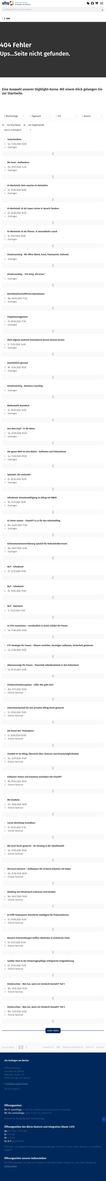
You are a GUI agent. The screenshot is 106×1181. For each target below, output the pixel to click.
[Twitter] (22, 1048)
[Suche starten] (102, 9)
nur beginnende (36, 125)
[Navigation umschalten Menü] (101, 3)
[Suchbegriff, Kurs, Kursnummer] (53, 9)
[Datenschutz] (104, 1119)
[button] (53, 153)
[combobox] (14, 116)
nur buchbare (13, 125)
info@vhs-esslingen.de (17, 1083)
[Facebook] (19, 1048)
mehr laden (53, 1030)
